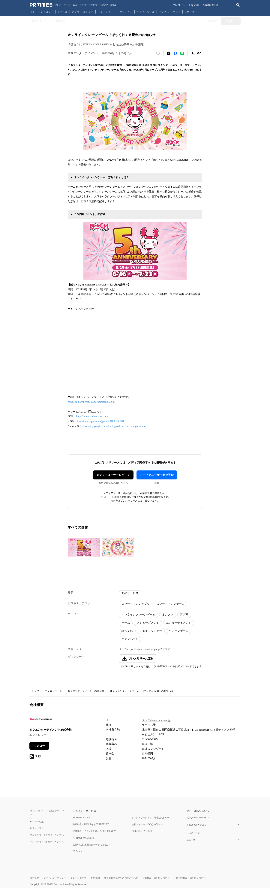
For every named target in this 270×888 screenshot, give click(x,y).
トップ (35, 691)
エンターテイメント (178, 622)
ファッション (125, 12)
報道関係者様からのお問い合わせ (121, 877)
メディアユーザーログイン (113, 474)
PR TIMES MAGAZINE (83, 837)
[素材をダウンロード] (193, 53)
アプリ (75, 12)
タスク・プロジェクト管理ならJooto (150, 817)
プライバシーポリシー (55, 877)
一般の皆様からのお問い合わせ (190, 877)
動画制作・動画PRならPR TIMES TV (91, 824)
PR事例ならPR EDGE (142, 831)
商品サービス (130, 593)
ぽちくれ (127, 630)
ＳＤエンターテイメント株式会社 (86, 691)
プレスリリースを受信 (185, 5)
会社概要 (34, 877)
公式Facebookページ (198, 817)
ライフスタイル (145, 12)
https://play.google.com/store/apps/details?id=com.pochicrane (114, 426)
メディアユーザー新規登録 (157, 474)
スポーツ (189, 12)
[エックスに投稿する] (169, 53)
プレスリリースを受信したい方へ (47, 835)
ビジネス (163, 12)
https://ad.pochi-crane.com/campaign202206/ (91, 401)
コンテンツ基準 (78, 877)
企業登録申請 (210, 5)
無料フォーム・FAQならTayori (147, 824)
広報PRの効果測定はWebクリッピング (92, 844)
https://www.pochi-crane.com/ (92, 416)
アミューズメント (148, 622)
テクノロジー (45, 12)
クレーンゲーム (178, 630)
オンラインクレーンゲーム (138, 614)
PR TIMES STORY (81, 817)
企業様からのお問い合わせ (156, 877)
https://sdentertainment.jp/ (156, 720)
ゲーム (126, 622)
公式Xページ (193, 832)
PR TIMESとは (37, 821)
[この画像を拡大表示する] (84, 547)
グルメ (177, 12)
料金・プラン (37, 828)
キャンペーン (130, 638)
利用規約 (95, 877)
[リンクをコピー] (199, 53)
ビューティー (105, 12)
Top (32, 12)
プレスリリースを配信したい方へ (47, 841)
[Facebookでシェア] (175, 53)
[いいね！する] (158, 53)
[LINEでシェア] (182, 53)
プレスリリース (53, 691)
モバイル (62, 12)
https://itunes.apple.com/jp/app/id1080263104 (100, 421)
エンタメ (88, 12)
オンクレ (167, 614)
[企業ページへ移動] (41, 720)
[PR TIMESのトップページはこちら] (73, 5)
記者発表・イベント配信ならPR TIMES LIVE (95, 831)
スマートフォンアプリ (136, 603)
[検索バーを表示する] (238, 5)
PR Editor (77, 851)
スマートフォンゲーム (170, 603)
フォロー (39, 745)
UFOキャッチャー (151, 630)
